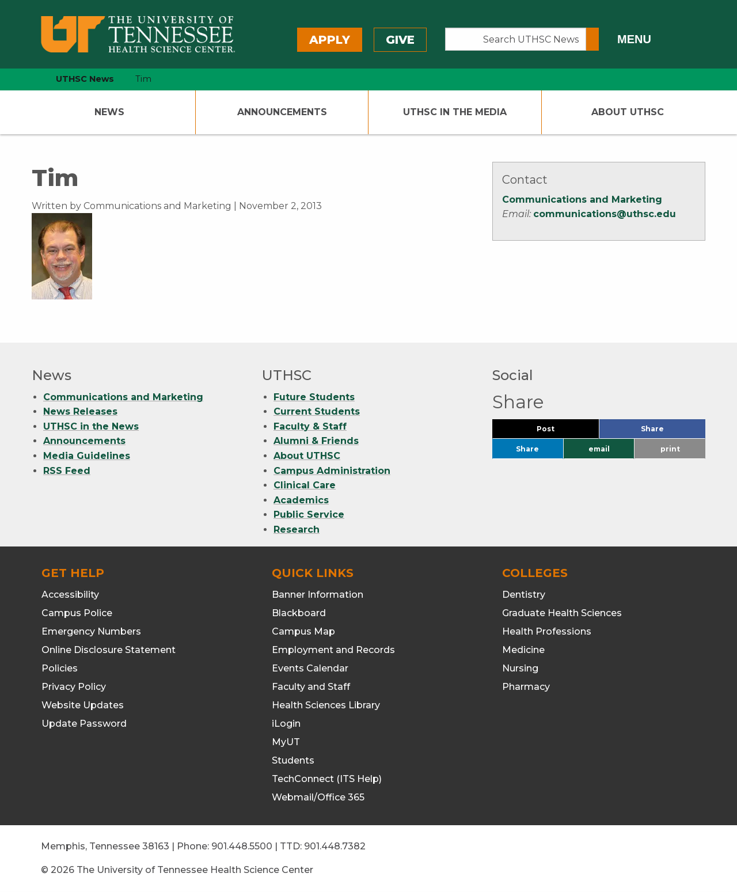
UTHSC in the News (91, 426)
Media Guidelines (86, 455)
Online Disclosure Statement (108, 649)
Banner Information (317, 594)
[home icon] (29, 79)
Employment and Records (333, 649)
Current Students (316, 411)
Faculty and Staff (311, 686)
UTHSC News (85, 79)
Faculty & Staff (310, 426)
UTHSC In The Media (455, 112)
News (109, 112)
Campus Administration (331, 470)
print (670, 449)
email (599, 449)
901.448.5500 (241, 846)
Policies (59, 668)
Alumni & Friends (316, 440)
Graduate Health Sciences (562, 613)
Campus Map (303, 631)
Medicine (523, 649)
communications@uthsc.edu (604, 213)
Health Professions (546, 631)
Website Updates (82, 705)
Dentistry (523, 594)
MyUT (286, 742)
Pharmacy (526, 686)
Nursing (520, 668)
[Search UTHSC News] (515, 39)
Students (293, 760)
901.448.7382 (335, 846)
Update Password (84, 723)
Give (400, 40)
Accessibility (70, 594)
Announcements (282, 112)
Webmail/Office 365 (318, 797)
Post (559, 431)
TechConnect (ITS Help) (327, 778)
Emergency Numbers (91, 631)
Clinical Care (304, 485)
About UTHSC (627, 112)
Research (296, 529)
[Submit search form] (592, 39)
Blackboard (299, 613)
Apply (329, 40)
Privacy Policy (73, 686)
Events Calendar (310, 668)
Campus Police (76, 613)
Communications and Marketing (582, 199)
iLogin (286, 723)
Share (671, 431)
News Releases (80, 411)
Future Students (314, 397)
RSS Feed (66, 470)
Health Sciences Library (326, 705)
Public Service (308, 514)
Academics (301, 500)
